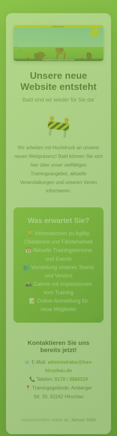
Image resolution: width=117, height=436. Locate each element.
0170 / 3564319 (71, 380)
